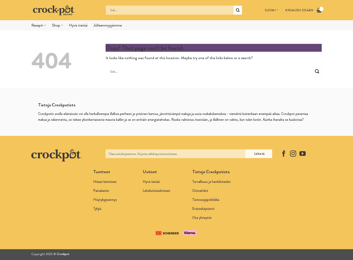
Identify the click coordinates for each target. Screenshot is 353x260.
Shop (57, 25)
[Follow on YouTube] (302, 154)
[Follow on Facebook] (284, 154)
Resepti (38, 25)
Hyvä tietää (78, 25)
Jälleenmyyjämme (107, 25)
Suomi (271, 10)
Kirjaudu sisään (299, 10)
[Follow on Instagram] (293, 154)
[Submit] (237, 10)
